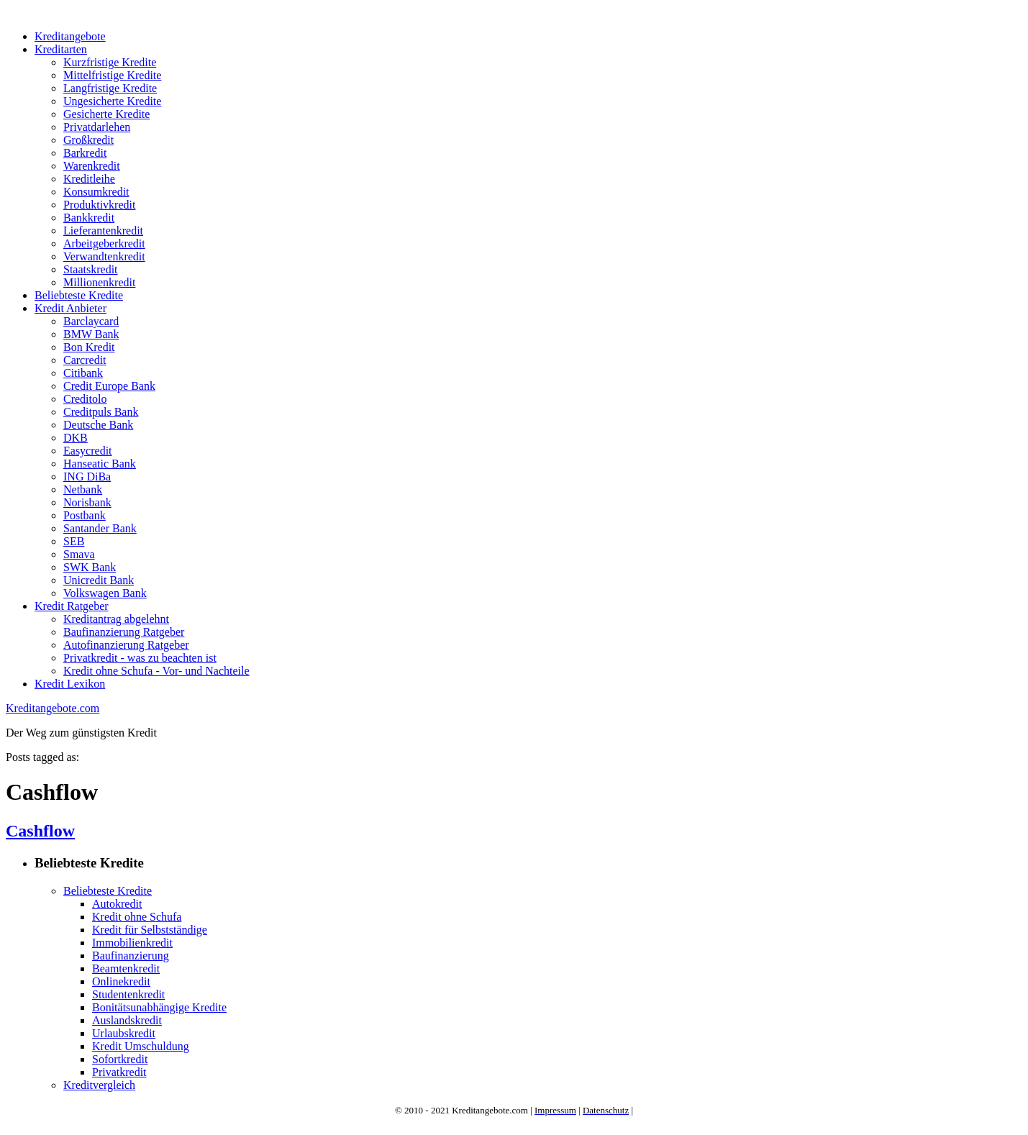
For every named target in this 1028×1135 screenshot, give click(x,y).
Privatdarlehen (96, 127)
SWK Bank (89, 567)
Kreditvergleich (99, 1085)
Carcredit (84, 360)
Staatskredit (90, 269)
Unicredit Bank (98, 580)
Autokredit (117, 904)
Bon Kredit (89, 347)
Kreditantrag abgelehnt (116, 619)
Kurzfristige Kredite (109, 62)
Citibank (83, 373)
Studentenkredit (128, 994)
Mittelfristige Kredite (112, 75)
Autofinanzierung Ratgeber (126, 645)
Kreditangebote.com (52, 708)
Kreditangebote (70, 36)
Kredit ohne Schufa (136, 917)
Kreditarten (61, 49)
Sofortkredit (119, 1059)
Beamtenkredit (126, 968)
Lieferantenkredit (103, 230)
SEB (73, 541)
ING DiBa (87, 476)
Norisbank (87, 502)
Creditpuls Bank (100, 412)
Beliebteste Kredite (79, 295)
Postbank (84, 515)
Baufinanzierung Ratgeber (123, 632)
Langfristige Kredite (110, 88)
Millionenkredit (99, 282)
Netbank (82, 489)
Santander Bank (100, 528)
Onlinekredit (121, 981)
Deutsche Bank (98, 425)
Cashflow (40, 830)
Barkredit (84, 153)
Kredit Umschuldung (140, 1046)
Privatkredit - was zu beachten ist (140, 658)
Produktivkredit (99, 205)
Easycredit (87, 451)
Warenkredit (91, 166)
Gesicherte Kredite (106, 114)
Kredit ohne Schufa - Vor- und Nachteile (156, 671)
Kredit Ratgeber (72, 606)
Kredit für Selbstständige (149, 930)
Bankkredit (88, 217)
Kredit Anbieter (70, 308)
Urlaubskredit (123, 1033)
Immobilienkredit (132, 942)
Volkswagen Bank (105, 593)
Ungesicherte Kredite (112, 101)
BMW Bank (91, 334)
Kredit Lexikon (70, 684)
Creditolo (84, 399)
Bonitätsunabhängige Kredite (159, 1007)
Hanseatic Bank (99, 463)
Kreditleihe (89, 179)
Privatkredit (119, 1072)
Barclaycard (91, 321)
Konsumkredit (96, 192)
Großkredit (88, 140)
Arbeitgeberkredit (104, 243)
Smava (79, 554)
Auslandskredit (127, 1020)
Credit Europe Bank (109, 386)
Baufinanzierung (130, 955)
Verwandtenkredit (104, 256)
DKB (75, 438)
